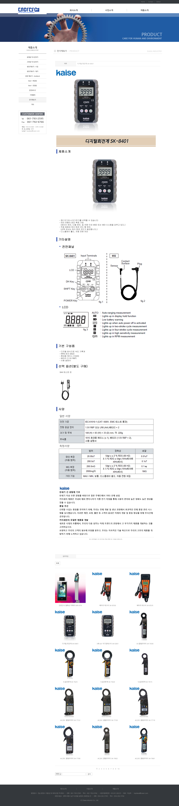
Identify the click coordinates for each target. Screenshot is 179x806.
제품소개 (145, 10)
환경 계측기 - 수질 (32, 67)
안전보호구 (32, 90)
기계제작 (32, 95)
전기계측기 (32, 100)
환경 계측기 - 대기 (32, 71)
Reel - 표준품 (32, 81)
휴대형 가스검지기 (32, 57)
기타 (32, 104)
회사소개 (74, 10)
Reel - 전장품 (32, 86)
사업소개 (109, 10)
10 (118, 769)
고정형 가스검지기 (32, 62)
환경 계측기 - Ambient (32, 76)
